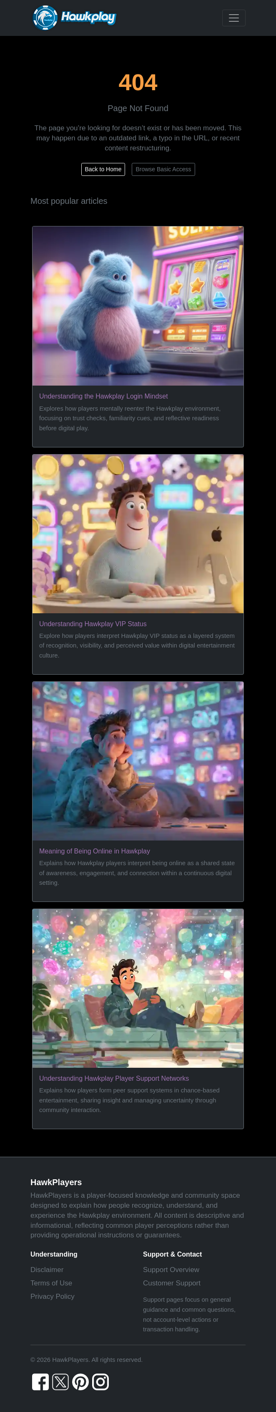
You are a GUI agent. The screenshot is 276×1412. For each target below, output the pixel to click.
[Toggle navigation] (234, 18)
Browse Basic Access (163, 169)
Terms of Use (51, 1283)
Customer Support (172, 1283)
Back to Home (103, 169)
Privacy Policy (52, 1296)
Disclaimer (46, 1270)
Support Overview (171, 1270)
